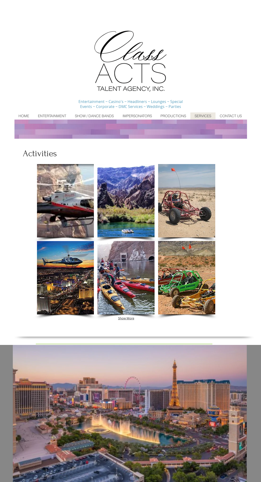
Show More (126, 318)
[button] (65, 200)
